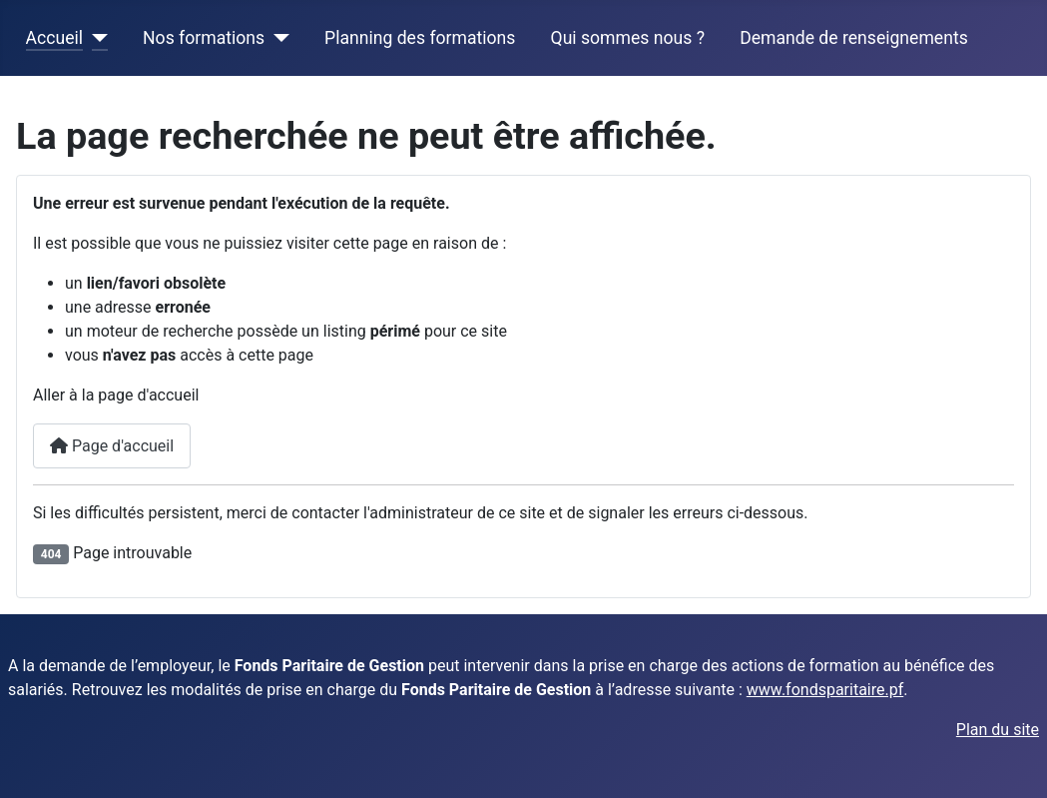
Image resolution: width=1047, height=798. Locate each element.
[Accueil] (95, 38)
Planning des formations (419, 38)
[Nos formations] (276, 38)
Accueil (54, 38)
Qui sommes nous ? (628, 38)
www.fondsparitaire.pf (825, 689)
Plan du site (997, 729)
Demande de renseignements (854, 38)
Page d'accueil (112, 445)
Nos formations (203, 38)
